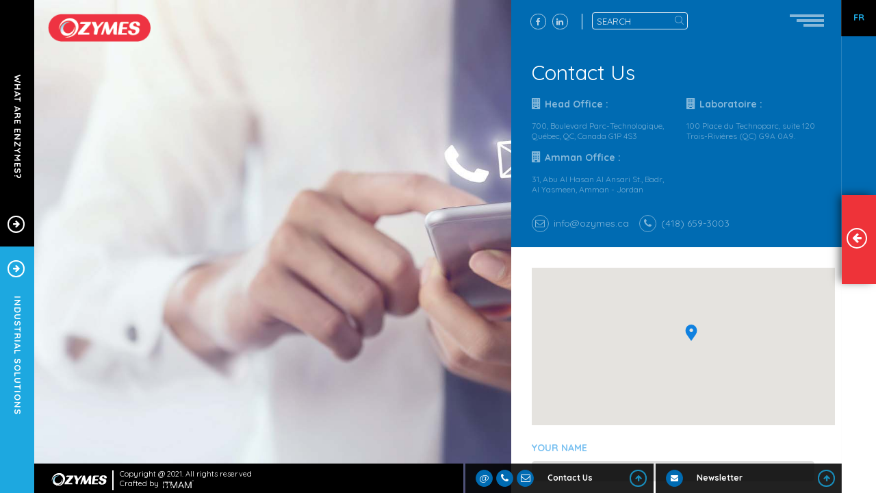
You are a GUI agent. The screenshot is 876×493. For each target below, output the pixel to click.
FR (858, 17)
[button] (696, 346)
